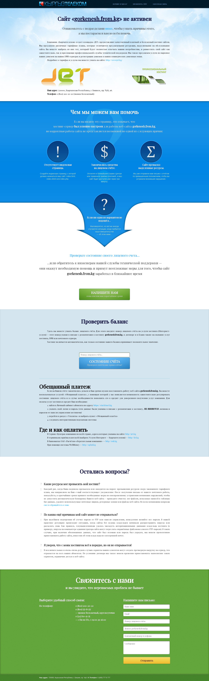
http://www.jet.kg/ (114, 60)
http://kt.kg (133, 437)
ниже (108, 28)
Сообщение (146, 647)
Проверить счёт (140, 4)
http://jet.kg (130, 434)
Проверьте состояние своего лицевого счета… (104, 255)
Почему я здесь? (120, 4)
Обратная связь (160, 4)
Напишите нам (104, 294)
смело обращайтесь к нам (56, 505)
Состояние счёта (104, 363)
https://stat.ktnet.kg (103, 405)
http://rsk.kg (111, 441)
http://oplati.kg (89, 444)
